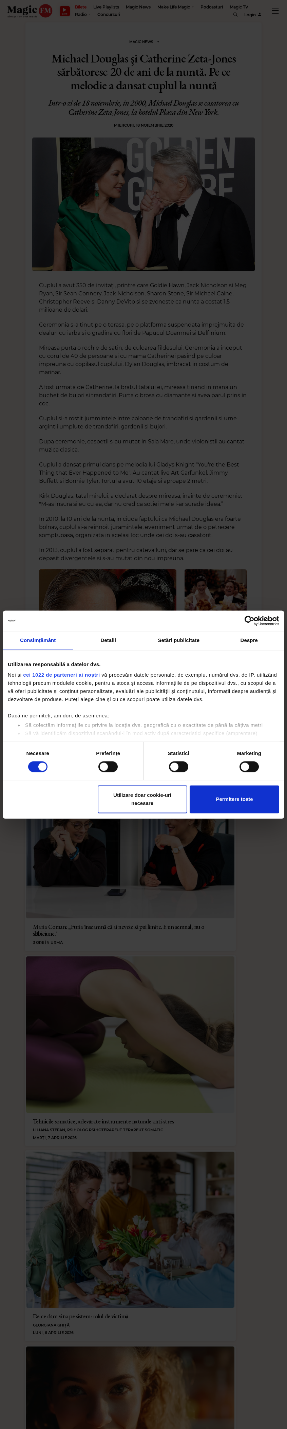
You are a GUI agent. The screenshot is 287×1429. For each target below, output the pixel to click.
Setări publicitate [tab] (178, 640)
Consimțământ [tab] (38, 640)
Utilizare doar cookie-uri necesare (142, 799)
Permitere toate (234, 799)
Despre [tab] (249, 640)
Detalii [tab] (108, 640)
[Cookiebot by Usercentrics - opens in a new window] (249, 621)
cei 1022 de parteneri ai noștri (61, 675)
